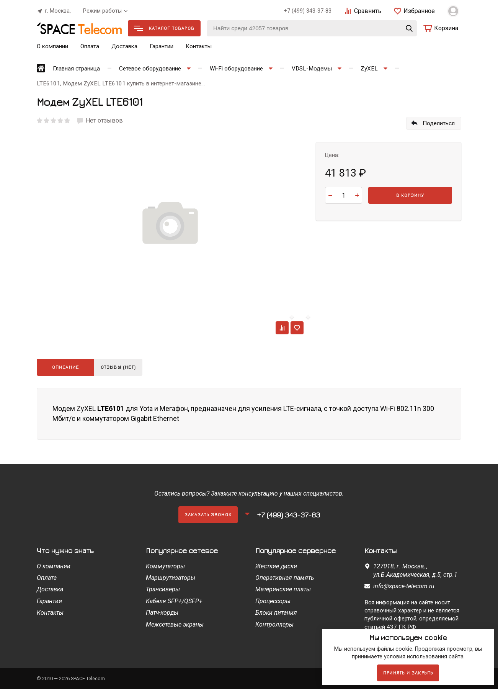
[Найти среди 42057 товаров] (312, 28)
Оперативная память (284, 577)
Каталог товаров (164, 28)
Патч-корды (162, 612)
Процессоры (273, 601)
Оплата (89, 46)
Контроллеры (274, 624)
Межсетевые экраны (175, 624)
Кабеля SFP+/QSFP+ (174, 601)
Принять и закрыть (408, 673)
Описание (65, 367)
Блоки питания (276, 612)
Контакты (199, 46)
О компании (52, 46)
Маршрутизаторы (170, 577)
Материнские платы (283, 589)
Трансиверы (163, 589)
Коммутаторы (165, 566)
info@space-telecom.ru (403, 586)
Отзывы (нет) (120, 367)
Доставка (124, 46)
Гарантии (161, 46)
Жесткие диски (276, 566)
